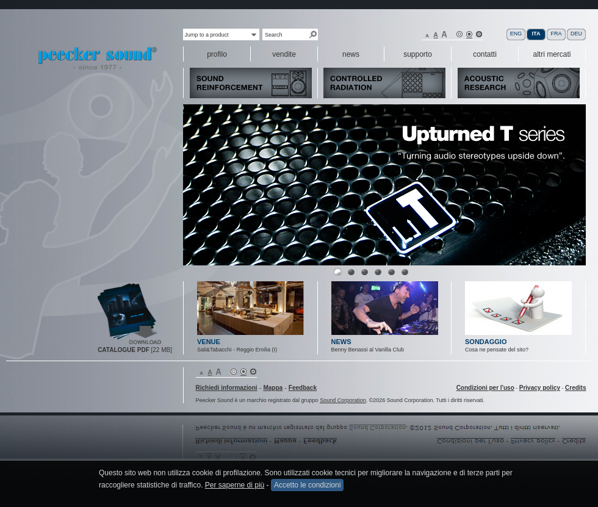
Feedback (303, 387)
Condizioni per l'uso (485, 387)
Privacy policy (539, 387)
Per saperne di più (234, 485)
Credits (575, 387)
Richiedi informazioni (227, 387)
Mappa (273, 387)
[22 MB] (135, 350)
